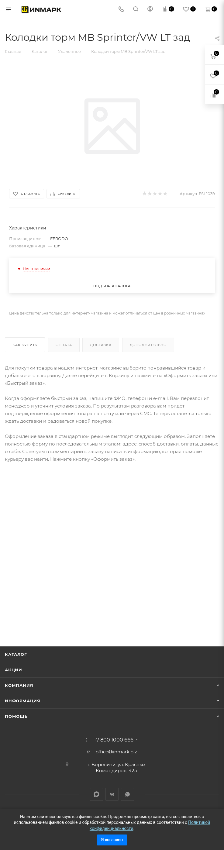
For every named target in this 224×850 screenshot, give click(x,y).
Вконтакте (112, 794)
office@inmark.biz (116, 752)
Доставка (100, 345)
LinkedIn (96, 794)
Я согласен (112, 839)
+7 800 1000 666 (113, 740)
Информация (22, 700)
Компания (19, 685)
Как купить (24, 345)
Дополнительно (148, 345)
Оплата (64, 345)
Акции (13, 669)
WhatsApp (127, 794)
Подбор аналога (111, 286)
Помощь (16, 716)
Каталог (16, 654)
